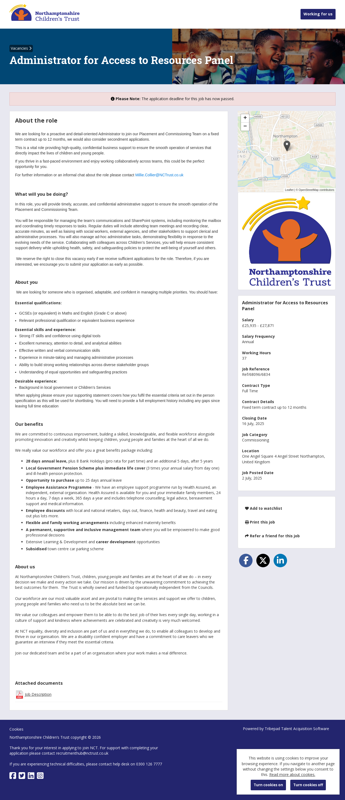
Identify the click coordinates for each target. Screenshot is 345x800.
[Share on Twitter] (263, 560)
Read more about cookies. (292, 774)
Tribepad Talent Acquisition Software (297, 728)
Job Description (38, 694)
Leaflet (289, 189)
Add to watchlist (263, 508)
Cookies (16, 729)
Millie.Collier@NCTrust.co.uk (159, 175)
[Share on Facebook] (246, 560)
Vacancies (21, 48)
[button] (287, 145)
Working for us (318, 13)
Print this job (260, 522)
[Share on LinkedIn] (280, 560)
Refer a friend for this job (272, 535)
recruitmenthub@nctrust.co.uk (82, 753)
